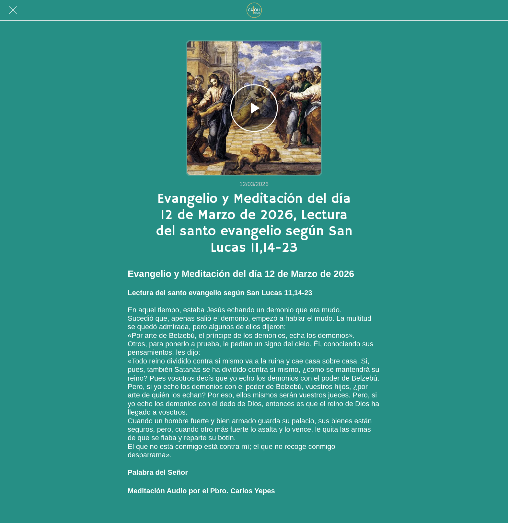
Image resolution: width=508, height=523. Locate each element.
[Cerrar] (13, 10)
